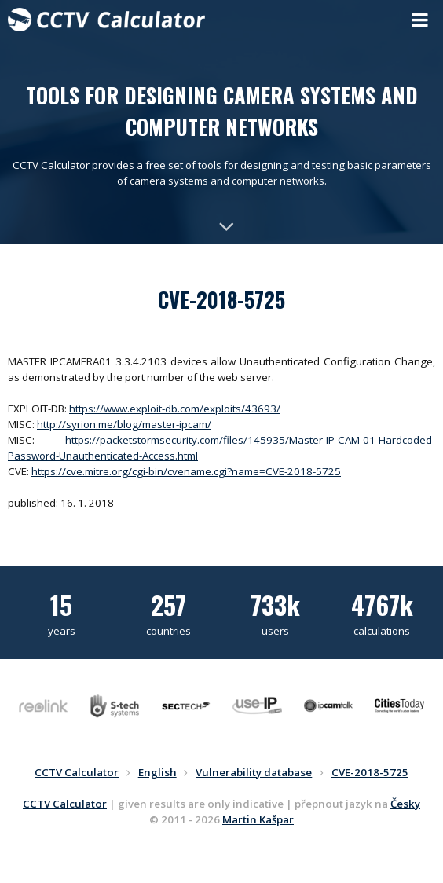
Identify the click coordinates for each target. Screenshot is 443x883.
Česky (405, 804)
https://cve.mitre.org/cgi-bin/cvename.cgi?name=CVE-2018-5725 (186, 471)
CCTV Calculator (65, 804)
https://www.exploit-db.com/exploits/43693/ (174, 408)
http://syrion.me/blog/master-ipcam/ (124, 424)
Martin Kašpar (258, 819)
